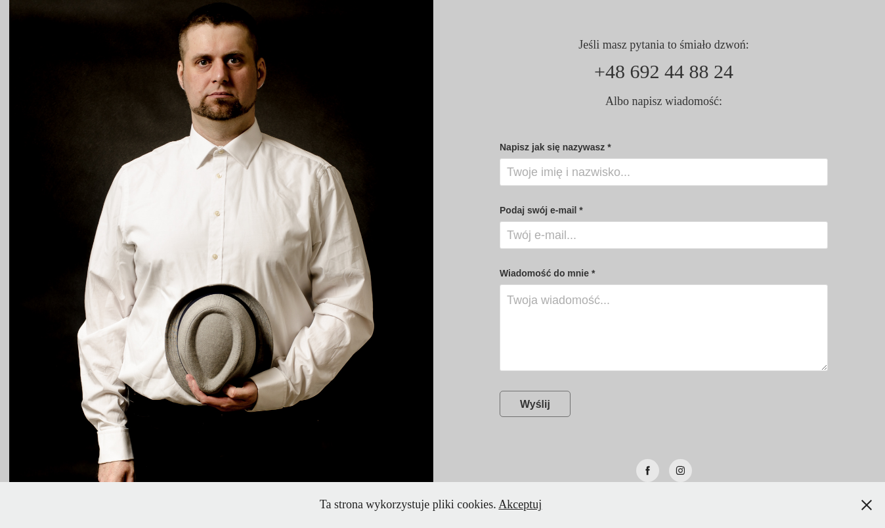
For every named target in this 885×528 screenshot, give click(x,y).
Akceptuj (520, 504)
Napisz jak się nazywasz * (555, 147)
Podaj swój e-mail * (541, 210)
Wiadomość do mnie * (547, 273)
